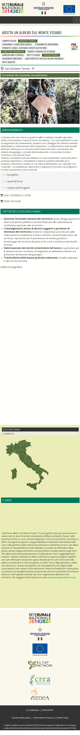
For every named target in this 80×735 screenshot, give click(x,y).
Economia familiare (12, 58)
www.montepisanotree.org (61, 577)
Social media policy (21, 717)
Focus (10, 201)
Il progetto (12, 174)
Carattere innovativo (13, 51)
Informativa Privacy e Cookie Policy (50, 717)
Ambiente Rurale (28, 41)
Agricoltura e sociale (13, 55)
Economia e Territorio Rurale (17, 44)
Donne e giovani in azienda (41, 51)
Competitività (9, 41)
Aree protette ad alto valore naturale (44, 58)
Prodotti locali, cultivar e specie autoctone (24, 48)
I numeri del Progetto (18, 187)
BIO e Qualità (8, 62)
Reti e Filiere (33, 55)
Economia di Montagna (46, 44)
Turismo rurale (51, 55)
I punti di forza (14, 181)
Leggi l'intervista (15, 195)
